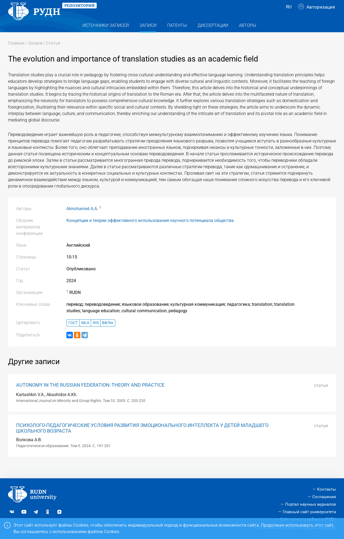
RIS (96, 333)
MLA (85, 333)
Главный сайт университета (309, 511)
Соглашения (324, 496)
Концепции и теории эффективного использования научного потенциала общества (150, 231)
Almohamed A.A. (82, 219)
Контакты (326, 489)
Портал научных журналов (310, 504)
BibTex (107, 333)
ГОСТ (73, 333)
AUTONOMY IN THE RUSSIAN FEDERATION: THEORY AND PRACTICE (90, 395)
